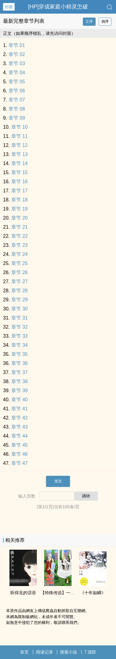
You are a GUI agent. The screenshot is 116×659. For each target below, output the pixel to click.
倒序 (105, 21)
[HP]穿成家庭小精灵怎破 (58, 7)
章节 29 (19, 299)
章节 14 (19, 163)
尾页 (58, 481)
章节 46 (19, 454)
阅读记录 (44, 652)
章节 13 (19, 154)
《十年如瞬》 (93, 592)
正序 (89, 21)
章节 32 (19, 327)
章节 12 (19, 145)
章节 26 (19, 272)
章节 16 (19, 181)
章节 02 (17, 54)
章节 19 (19, 208)
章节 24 (19, 254)
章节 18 (19, 199)
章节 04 (17, 72)
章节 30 (19, 308)
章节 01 (17, 45)
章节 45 (19, 445)
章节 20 (19, 217)
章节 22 (19, 236)
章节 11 (19, 136)
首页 (24, 652)
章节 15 (19, 172)
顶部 (90, 652)
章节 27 (19, 281)
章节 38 (19, 381)
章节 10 (19, 127)
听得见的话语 (23, 592)
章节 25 (19, 263)
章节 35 (19, 354)
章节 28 (19, 290)
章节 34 (19, 345)
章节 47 (19, 463)
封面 (9, 7)
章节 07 (17, 99)
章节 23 (19, 245)
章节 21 (19, 227)
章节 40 (19, 399)
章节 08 (17, 108)
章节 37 (19, 372)
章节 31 (19, 317)
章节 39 (19, 390)
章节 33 (19, 336)
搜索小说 (68, 652)
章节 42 (19, 417)
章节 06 (17, 90)
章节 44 (19, 436)
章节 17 (19, 190)
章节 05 (17, 81)
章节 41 (19, 408)
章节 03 (17, 63)
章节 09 (17, 118)
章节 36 (19, 363)
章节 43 (19, 426)
